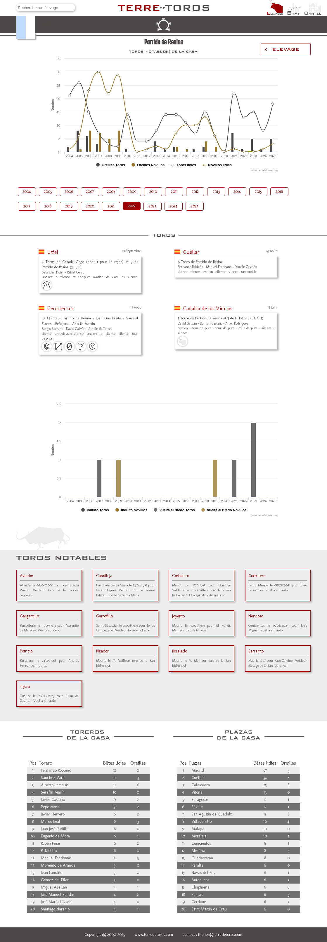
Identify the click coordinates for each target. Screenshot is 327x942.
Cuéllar (191, 252)
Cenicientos (60, 308)
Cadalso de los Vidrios (207, 308)
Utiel (52, 252)
